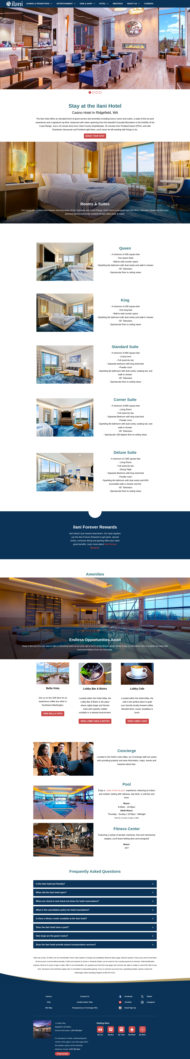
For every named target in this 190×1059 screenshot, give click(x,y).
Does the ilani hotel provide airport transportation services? (66, 944)
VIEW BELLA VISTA (53, 713)
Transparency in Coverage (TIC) (85, 1008)
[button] (125, 1002)
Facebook (128, 996)
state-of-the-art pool (115, 790)
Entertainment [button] (65, 4)
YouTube (128, 1002)
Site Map (48, 1008)
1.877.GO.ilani (76, 1030)
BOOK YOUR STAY (95, 136)
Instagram (151, 1002)
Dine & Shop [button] (86, 4)
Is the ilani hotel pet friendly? (50, 884)
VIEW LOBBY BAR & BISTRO (95, 721)
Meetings (118, 4)
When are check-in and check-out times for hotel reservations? (67, 901)
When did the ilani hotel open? (51, 892)
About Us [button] (132, 4)
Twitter (149, 996)
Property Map (62, 1054)
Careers (148, 4)
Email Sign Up (130, 1008)
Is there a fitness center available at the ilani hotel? (61, 918)
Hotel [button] (102, 4)
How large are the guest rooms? (52, 936)
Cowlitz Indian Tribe (85, 1002)
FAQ (48, 1002)
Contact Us (84, 996)
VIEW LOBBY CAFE (137, 721)
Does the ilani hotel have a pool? (52, 927)
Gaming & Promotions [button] (38, 4)
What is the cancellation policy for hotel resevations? (62, 910)
